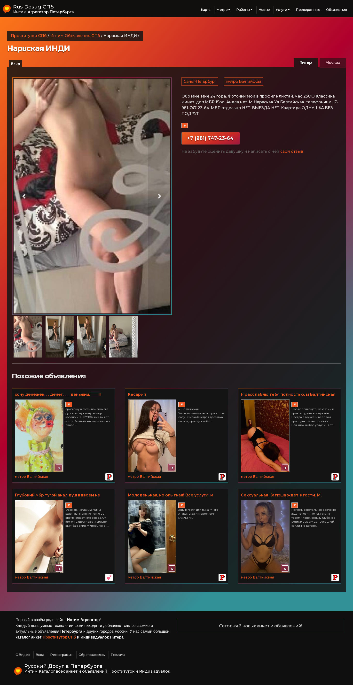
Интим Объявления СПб (75, 35)
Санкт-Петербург (200, 82)
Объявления (336, 10)
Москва (332, 62)
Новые (264, 10)
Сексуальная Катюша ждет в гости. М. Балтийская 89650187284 (281, 495)
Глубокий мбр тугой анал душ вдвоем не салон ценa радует (57, 495)
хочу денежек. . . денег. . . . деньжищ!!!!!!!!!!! (58, 394)
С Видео (23, 655)
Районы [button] (243, 10)
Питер (305, 62)
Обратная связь (91, 655)
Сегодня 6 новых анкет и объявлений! (260, 626)
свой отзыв (291, 154)
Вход (15, 63)
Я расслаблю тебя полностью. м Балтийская (288, 394)
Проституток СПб (59, 637)
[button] (24, 196)
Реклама (118, 655)
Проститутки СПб (29, 35)
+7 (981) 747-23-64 (210, 140)
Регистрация (61, 655)
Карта (206, 10)
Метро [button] (221, 10)
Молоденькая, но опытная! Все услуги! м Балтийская (170, 495)
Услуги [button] (281, 10)
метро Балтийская (244, 82)
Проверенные (308, 10)
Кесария (137, 394)
